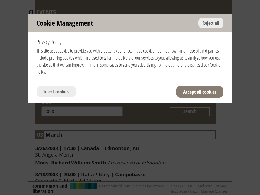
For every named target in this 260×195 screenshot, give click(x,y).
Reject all (211, 23)
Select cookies (56, 91)
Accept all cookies (199, 92)
